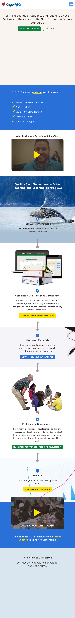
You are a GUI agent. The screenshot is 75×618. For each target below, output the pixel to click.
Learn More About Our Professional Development (37, 433)
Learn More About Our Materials (37, 343)
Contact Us (50, 29)
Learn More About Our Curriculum (37, 302)
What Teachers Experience (37, 476)
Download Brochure (29, 29)
